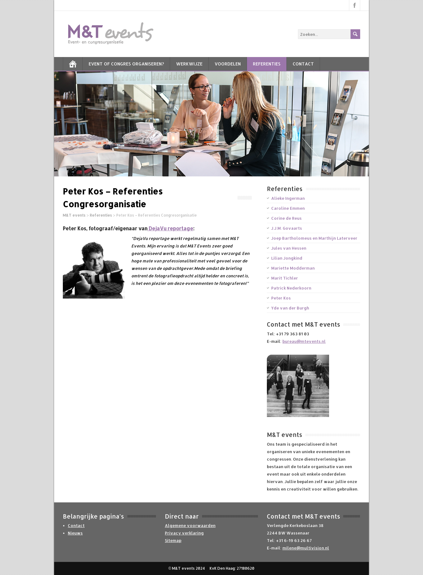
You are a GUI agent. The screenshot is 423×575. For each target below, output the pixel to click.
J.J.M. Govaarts (286, 228)
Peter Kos (281, 297)
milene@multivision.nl (305, 547)
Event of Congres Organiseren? (126, 63)
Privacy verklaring (184, 532)
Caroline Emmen (288, 208)
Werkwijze (189, 63)
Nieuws (75, 532)
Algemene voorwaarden (190, 525)
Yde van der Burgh (290, 307)
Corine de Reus (286, 218)
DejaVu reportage (170, 228)
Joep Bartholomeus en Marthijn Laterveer (314, 238)
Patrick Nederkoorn (291, 287)
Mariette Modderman (293, 268)
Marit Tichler (284, 278)
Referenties (267, 63)
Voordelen (228, 63)
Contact (303, 63)
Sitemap (173, 540)
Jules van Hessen (288, 248)
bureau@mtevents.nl (304, 341)
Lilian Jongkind (286, 258)
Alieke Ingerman (288, 198)
